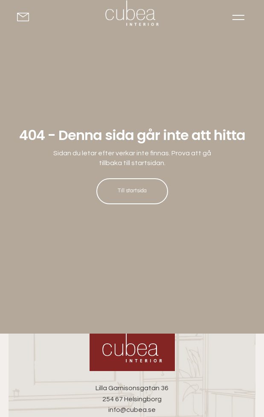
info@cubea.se (132, 409)
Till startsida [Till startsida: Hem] (132, 191)
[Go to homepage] (131, 15)
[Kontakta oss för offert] (26, 17)
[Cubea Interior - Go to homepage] (132, 352)
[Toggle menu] (238, 17)
